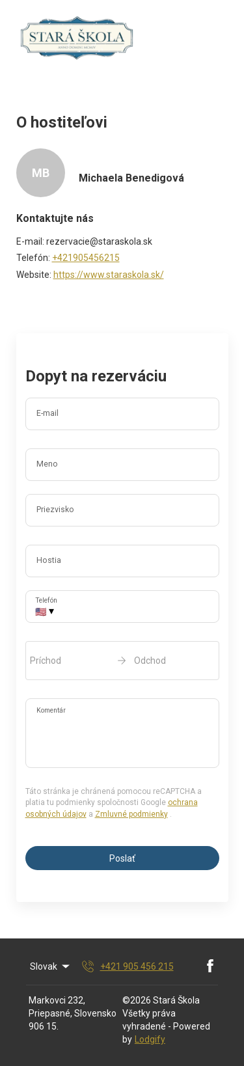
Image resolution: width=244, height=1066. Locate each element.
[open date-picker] (122, 660)
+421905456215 (86, 258)
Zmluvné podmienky (131, 814)
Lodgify (150, 1039)
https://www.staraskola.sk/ (108, 274)
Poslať (122, 858)
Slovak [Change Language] (51, 966)
